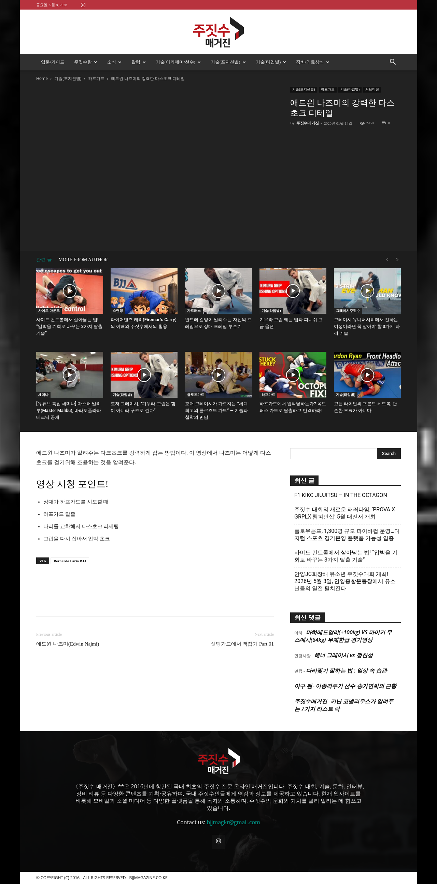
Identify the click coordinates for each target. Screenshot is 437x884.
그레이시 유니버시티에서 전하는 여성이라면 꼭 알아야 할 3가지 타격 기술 (367, 326)
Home (42, 78)
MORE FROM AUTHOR (83, 259)
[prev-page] (387, 259)
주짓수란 (85, 62)
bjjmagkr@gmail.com (233, 822)
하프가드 (96, 78)
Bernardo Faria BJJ (70, 561)
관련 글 (44, 259)
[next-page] (397, 259)
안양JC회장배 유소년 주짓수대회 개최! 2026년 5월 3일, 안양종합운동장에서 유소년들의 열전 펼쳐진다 (345, 581)
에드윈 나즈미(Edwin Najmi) (67, 644)
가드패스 (194, 311)
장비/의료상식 (312, 62)
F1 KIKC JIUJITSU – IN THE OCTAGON (340, 495)
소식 (114, 62)
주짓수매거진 (307, 123)
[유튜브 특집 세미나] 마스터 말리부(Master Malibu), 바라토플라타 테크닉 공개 (68, 410)
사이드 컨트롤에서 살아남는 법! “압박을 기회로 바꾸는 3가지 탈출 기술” (69, 326)
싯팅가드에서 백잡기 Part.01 (242, 644)
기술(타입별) (271, 62)
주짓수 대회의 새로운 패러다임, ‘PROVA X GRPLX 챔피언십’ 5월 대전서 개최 (344, 513)
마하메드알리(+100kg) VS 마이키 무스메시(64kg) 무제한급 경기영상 (343, 636)
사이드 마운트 (49, 311)
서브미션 (372, 89)
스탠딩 (118, 311)
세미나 (43, 395)
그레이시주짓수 (348, 311)
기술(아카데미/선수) (178, 62)
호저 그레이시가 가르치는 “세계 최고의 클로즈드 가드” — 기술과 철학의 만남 (216, 410)
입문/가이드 (53, 62)
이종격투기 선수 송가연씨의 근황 (355, 686)
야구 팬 (303, 686)
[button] (392, 62)
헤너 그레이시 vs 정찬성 (343, 655)
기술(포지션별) (228, 62)
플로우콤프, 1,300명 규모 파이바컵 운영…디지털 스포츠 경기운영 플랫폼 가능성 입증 (347, 534)
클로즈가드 (195, 395)
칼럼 (138, 62)
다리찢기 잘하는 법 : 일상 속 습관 (346, 670)
